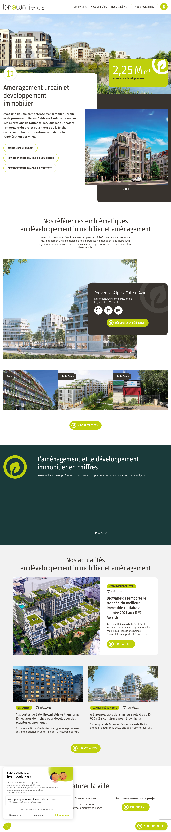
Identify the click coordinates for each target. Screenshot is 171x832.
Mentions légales (51, 826)
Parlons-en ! (135, 796)
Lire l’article (120, 632)
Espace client (100, 826)
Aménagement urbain (20, 148)
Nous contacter (150, 826)
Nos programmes (144, 6)
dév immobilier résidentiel (31, 158)
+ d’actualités (85, 737)
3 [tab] (129, 189)
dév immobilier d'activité (30, 168)
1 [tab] (123, 189)
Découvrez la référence (127, 322)
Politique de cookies (28, 826)
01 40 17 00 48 (85, 793)
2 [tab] (126, 189)
